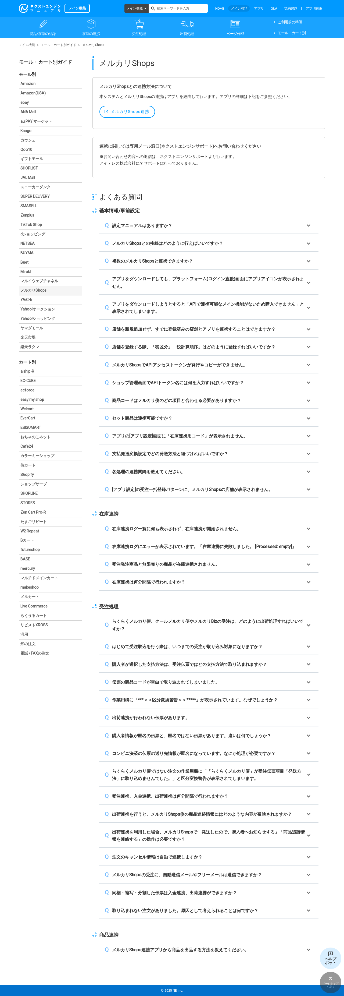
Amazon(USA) (33, 93)
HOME (219, 8)
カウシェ (27, 140)
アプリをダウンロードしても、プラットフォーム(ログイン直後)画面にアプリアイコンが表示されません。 (208, 282)
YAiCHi (26, 300)
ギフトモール (31, 159)
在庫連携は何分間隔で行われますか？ (148, 582)
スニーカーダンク (35, 187)
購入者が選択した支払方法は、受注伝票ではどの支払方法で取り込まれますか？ (189, 664)
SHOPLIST (29, 168)
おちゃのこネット (35, 437)
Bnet (24, 262)
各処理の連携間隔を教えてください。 (148, 471)
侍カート (27, 465)
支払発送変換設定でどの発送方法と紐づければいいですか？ (170, 453)
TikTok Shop (31, 224)
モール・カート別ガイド (58, 45)
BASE (25, 559)
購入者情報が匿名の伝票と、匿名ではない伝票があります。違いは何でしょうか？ (191, 735)
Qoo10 (26, 149)
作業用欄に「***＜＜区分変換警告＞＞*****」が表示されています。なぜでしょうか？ (195, 699)
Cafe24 (26, 446)
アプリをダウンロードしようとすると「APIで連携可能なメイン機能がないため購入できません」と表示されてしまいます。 (208, 308)
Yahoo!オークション (37, 309)
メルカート (29, 597)
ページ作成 (235, 33)
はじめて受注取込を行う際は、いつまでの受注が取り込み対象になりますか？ (187, 646)
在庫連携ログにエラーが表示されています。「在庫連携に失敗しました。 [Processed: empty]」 (204, 546)
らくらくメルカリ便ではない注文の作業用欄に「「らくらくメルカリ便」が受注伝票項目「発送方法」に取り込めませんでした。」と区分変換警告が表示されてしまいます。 (206, 775)
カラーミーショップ (37, 456)
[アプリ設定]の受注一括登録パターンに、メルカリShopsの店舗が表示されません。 (192, 489)
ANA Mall (28, 112)
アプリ (259, 8)
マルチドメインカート (39, 578)
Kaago (25, 131)
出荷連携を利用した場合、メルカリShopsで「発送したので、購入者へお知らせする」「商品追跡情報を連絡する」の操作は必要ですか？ (208, 835)
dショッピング (32, 234)
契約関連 (290, 8)
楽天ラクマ (29, 347)
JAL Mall (27, 177)
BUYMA (27, 253)
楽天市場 (27, 337)
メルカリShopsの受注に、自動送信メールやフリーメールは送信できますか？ (187, 874)
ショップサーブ (33, 484)
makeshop (29, 587)
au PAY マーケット (36, 121)
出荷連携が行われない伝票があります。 (150, 717)
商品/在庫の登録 (43, 33)
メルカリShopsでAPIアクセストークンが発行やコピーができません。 (179, 365)
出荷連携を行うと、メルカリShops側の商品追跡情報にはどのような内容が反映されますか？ (202, 814)
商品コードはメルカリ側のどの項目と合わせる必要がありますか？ (176, 400)
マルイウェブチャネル (39, 281)
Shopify (27, 474)
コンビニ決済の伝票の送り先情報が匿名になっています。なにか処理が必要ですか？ (193, 753)
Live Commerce (34, 606)
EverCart (27, 418)
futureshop (30, 550)
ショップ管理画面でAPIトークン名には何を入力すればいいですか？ (178, 382)
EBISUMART (30, 427)
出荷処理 (187, 33)
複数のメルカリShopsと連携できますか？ (152, 261)
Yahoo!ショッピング (37, 318)
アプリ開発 (314, 8)
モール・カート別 (292, 33)
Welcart (27, 409)
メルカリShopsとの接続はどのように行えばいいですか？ (167, 243)
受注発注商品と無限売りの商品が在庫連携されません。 (166, 564)
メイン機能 (135, 8)
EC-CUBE (28, 381)
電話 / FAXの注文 (34, 653)
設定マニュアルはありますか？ (142, 225)
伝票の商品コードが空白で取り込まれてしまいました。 (166, 682)
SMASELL (28, 206)
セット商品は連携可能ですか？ (142, 418)
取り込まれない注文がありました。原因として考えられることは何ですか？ (185, 910)
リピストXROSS (34, 625)
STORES (27, 503)
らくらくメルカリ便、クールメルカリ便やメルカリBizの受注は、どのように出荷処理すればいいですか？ (207, 625)
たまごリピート (33, 522)
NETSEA (27, 243)
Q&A (274, 8)
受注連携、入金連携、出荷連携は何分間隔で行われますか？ (170, 796)
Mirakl (25, 272)
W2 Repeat (29, 531)
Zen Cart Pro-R (33, 512)
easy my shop (32, 399)
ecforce (27, 390)
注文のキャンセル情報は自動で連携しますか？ (157, 857)
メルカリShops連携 (130, 111)
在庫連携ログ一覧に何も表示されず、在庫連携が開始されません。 (176, 528)
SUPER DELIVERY (35, 196)
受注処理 (139, 33)
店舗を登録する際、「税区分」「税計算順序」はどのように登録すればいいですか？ (193, 346)
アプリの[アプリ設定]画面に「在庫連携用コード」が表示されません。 (180, 436)
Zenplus (27, 215)
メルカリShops (33, 290)
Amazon (27, 84)
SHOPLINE (29, 493)
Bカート (27, 540)
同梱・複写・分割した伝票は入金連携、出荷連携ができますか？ (174, 892)
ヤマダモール (31, 328)
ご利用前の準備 (290, 22)
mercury (27, 568)
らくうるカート (33, 615)
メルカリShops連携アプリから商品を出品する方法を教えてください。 (180, 949)
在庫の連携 (91, 33)
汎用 (24, 634)
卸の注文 (27, 644)
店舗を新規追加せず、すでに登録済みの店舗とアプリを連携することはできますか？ (193, 329)
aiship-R (27, 371)
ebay (24, 102)
